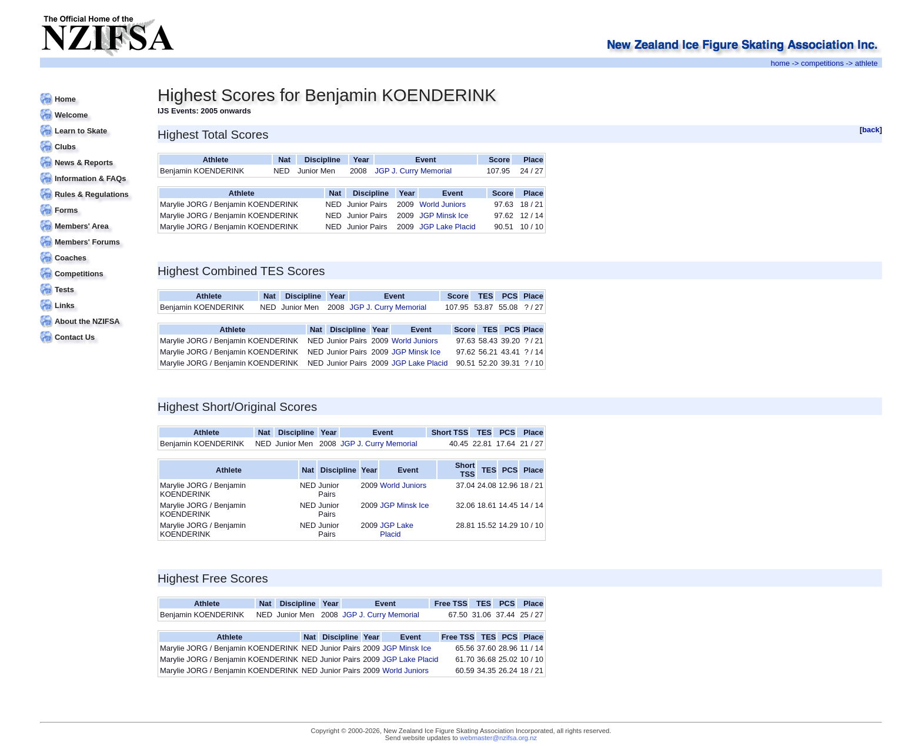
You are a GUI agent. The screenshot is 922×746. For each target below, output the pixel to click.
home (780, 63)
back (871, 129)
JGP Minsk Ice (443, 215)
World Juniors (442, 204)
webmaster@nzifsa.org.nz (498, 737)
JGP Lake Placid (447, 226)
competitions (822, 63)
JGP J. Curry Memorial (413, 170)
